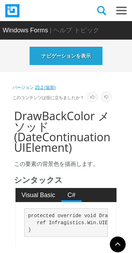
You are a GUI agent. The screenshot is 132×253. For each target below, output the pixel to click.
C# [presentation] (72, 195)
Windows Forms (25, 30)
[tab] (38, 195)
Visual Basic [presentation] (38, 195)
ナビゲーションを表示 (66, 56)
